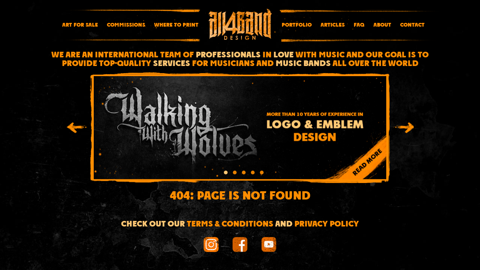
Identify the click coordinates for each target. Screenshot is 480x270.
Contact (412, 25)
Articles (333, 25)
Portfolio (297, 25)
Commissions (126, 25)
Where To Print (176, 25)
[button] (225, 174)
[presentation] (76, 129)
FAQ (359, 25)
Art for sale (80, 25)
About (382, 25)
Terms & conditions (230, 224)
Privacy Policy (326, 224)
